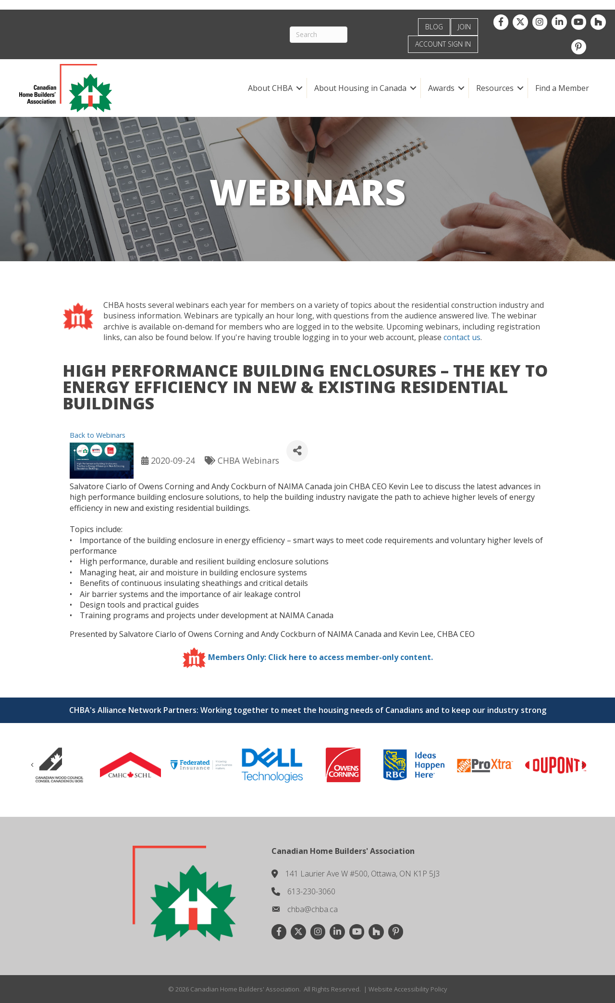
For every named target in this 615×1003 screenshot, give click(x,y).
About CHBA (269, 88)
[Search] (322, 34)
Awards (441, 88)
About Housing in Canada (360, 88)
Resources (494, 88)
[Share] (297, 451)
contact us (461, 337)
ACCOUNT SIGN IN (443, 44)
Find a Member (562, 88)
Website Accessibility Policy (408, 989)
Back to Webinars (97, 435)
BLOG (434, 26)
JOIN (464, 26)
